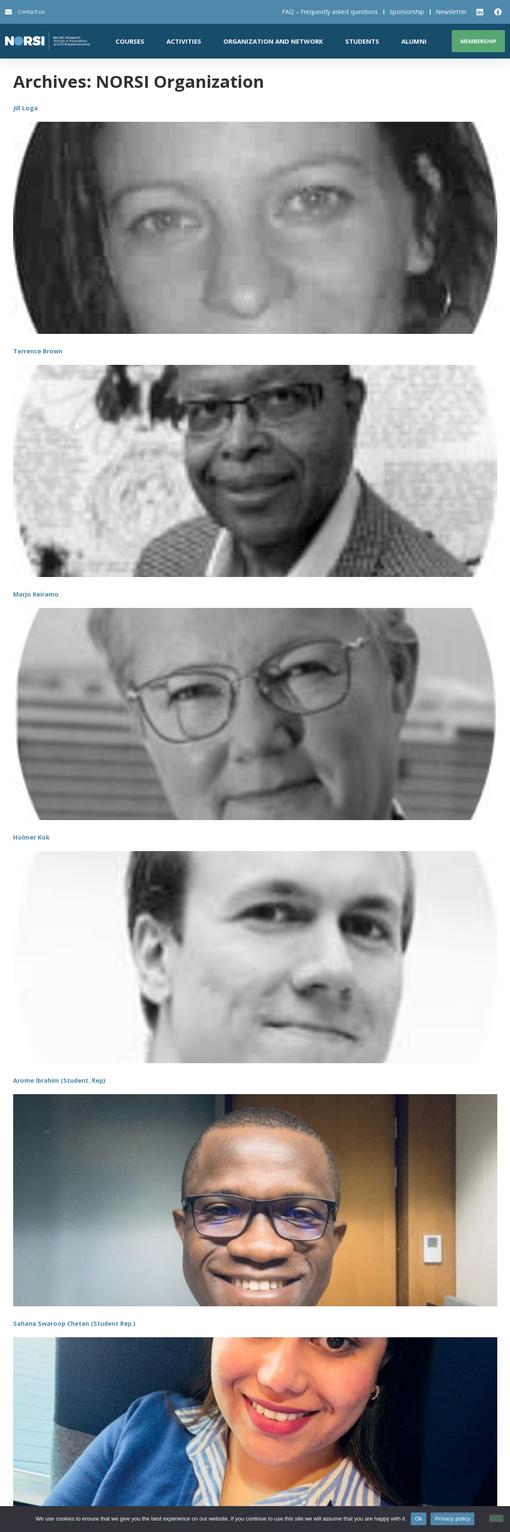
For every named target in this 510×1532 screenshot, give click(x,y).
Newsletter (451, 12)
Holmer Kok (31, 837)
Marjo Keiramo (36, 594)
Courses (130, 41)
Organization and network (273, 41)
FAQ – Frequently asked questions (330, 12)
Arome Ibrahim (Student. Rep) (59, 1080)
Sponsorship (406, 12)
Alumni (414, 41)
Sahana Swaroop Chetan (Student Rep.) (74, 1323)
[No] (496, 1518)
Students (362, 41)
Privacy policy (452, 1518)
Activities (183, 41)
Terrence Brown (37, 351)
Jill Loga (25, 108)
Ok (418, 1518)
